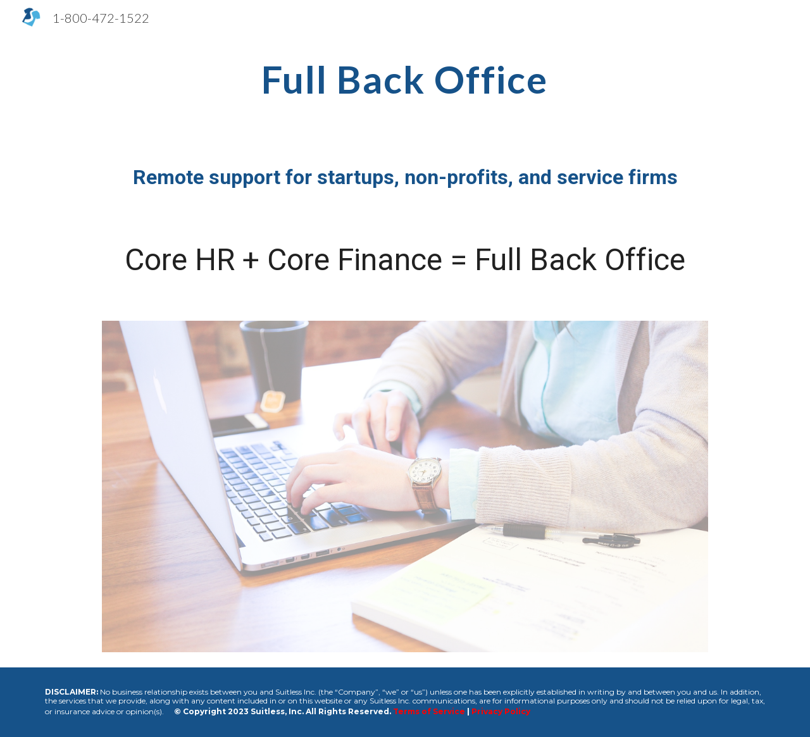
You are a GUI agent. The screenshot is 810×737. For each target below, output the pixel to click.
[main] (405, 79)
